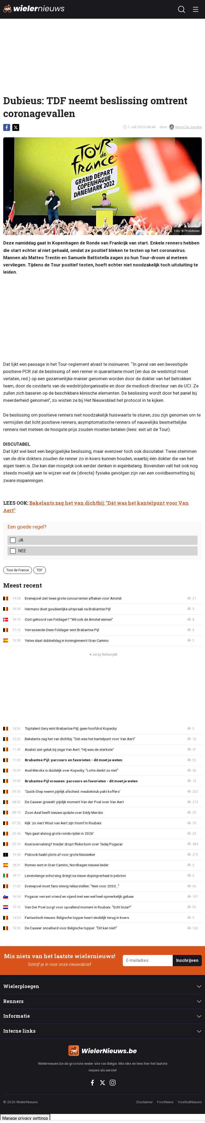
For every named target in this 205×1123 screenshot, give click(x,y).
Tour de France (17, 570)
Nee (22, 550)
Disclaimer (144, 1102)
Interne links (19, 1031)
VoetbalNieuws (190, 1102)
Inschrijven (187, 960)
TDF (39, 570)
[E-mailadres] (148, 960)
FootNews (165, 1102)
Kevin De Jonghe (185, 127)
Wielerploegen (21, 986)
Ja (20, 540)
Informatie (16, 1016)
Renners (13, 1001)
